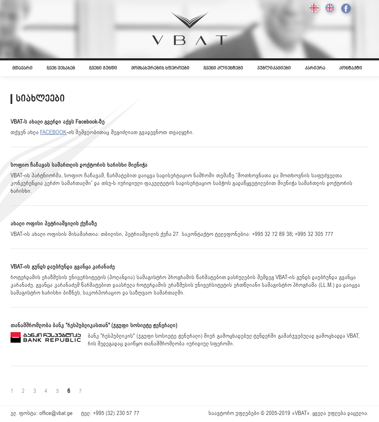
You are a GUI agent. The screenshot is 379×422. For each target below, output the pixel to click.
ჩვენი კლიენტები (223, 68)
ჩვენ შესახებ (61, 68)
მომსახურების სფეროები (160, 68)
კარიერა (315, 68)
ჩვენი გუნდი (103, 68)
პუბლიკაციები (274, 68)
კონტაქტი (350, 68)
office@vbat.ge (56, 413)
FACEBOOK (53, 132)
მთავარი (22, 68)
